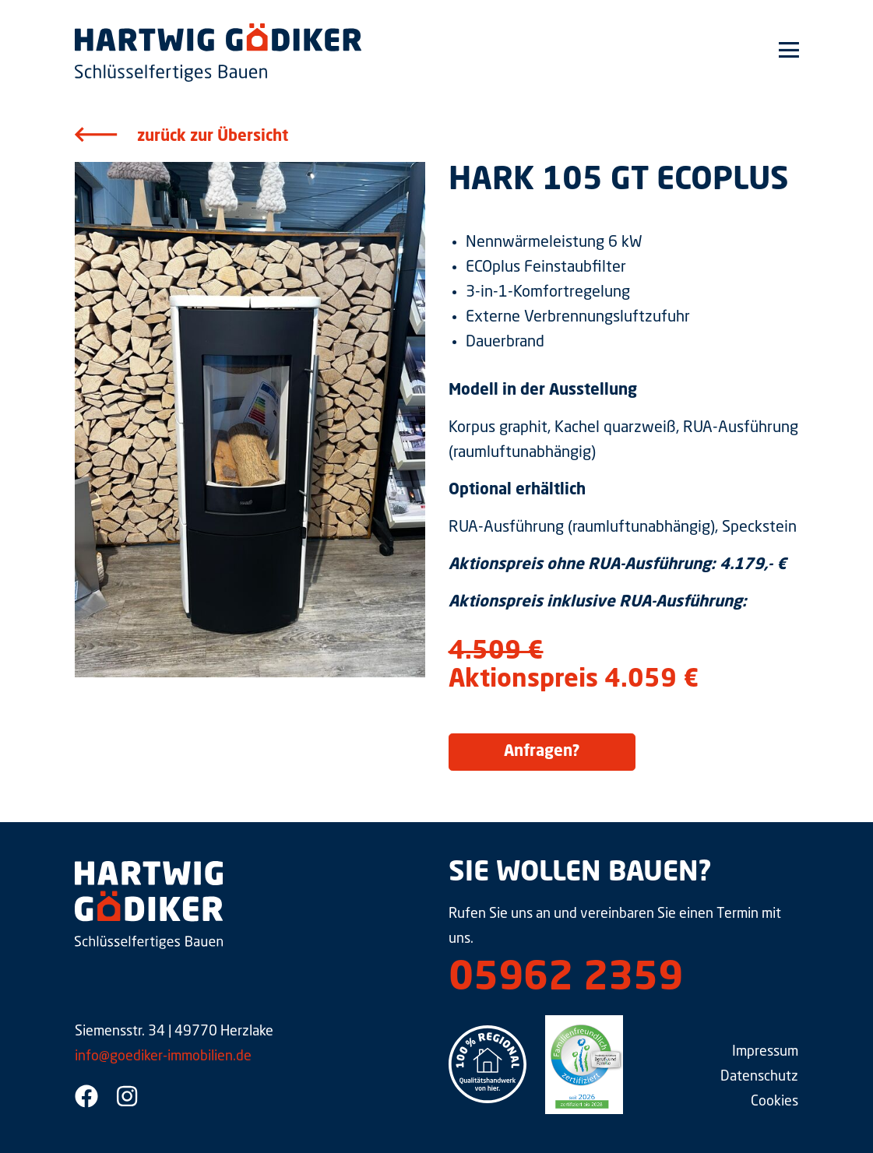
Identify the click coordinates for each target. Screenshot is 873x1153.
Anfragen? (542, 752)
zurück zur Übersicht (212, 137)
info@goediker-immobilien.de (163, 1056)
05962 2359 (566, 979)
